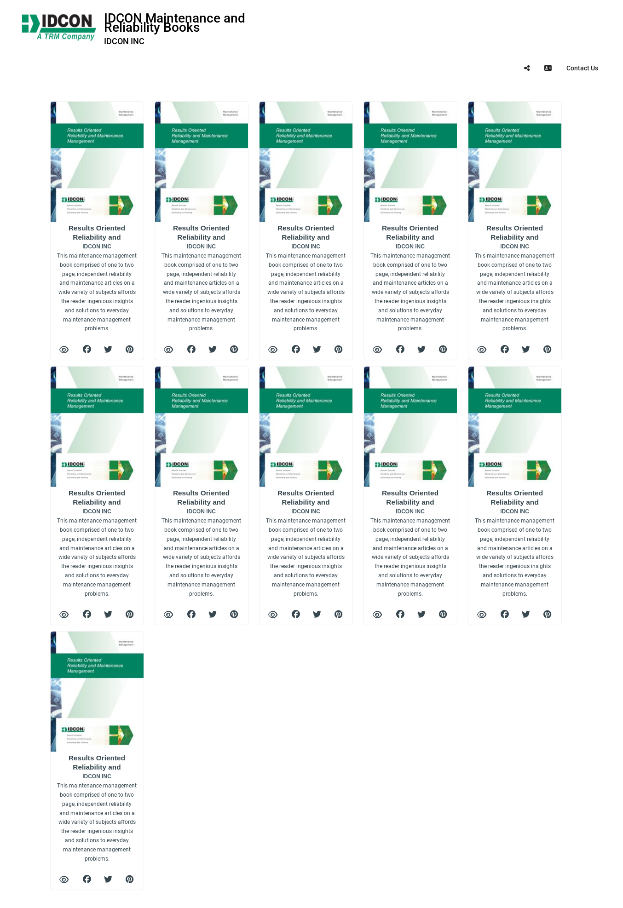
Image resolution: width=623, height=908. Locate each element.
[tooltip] (527, 68)
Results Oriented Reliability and (97, 278)
